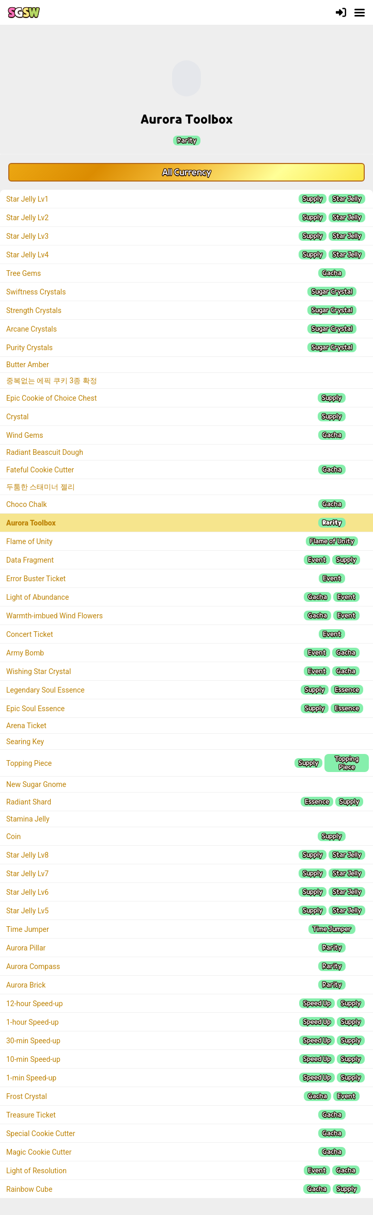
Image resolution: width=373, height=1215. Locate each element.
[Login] (341, 12)
